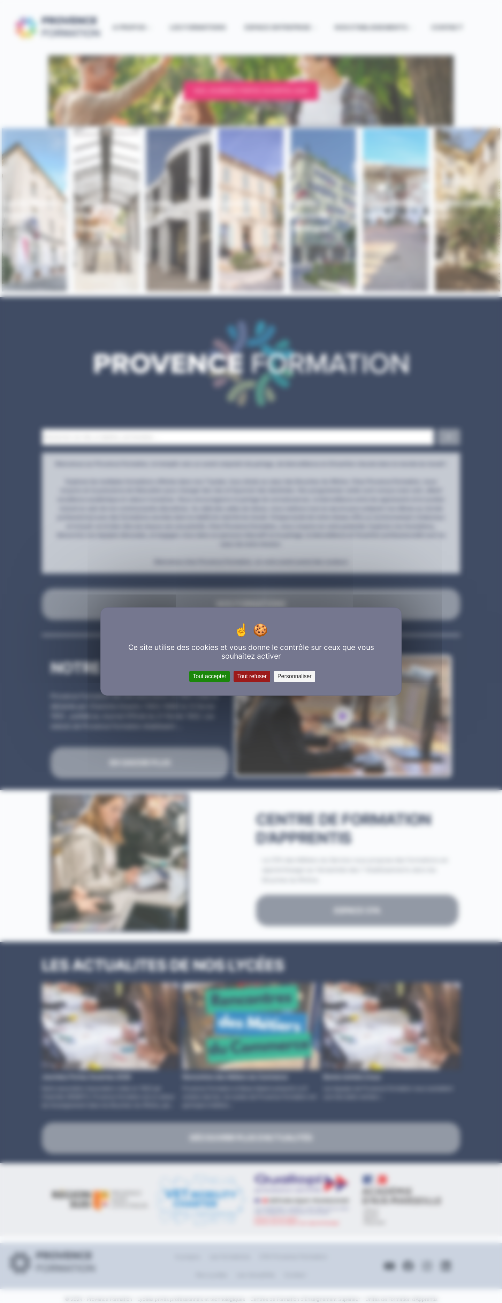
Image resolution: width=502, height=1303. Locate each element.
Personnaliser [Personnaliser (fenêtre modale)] (294, 676)
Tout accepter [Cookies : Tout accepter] (209, 676)
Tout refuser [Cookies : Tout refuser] (251, 676)
